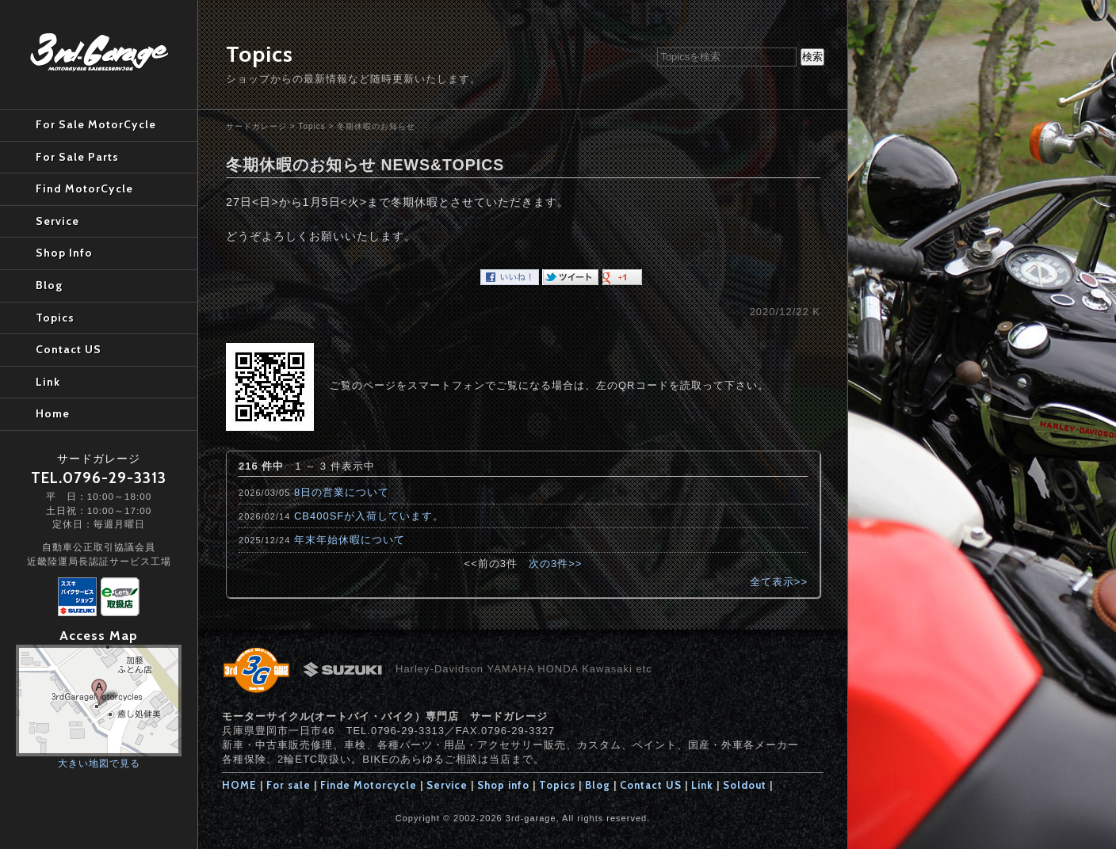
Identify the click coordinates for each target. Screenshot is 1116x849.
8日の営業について (341, 492)
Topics (311, 126)
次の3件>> (555, 563)
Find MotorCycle (84, 188)
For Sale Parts (77, 157)
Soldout (744, 785)
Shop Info (64, 253)
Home (53, 413)
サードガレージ (256, 126)
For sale (288, 785)
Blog (597, 785)
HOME (239, 785)
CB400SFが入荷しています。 (369, 516)
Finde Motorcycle (368, 785)
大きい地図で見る (99, 763)
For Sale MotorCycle (96, 124)
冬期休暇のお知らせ (376, 126)
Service (447, 785)
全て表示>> (779, 582)
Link (702, 785)
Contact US (651, 785)
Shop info (503, 785)
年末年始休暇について (349, 540)
